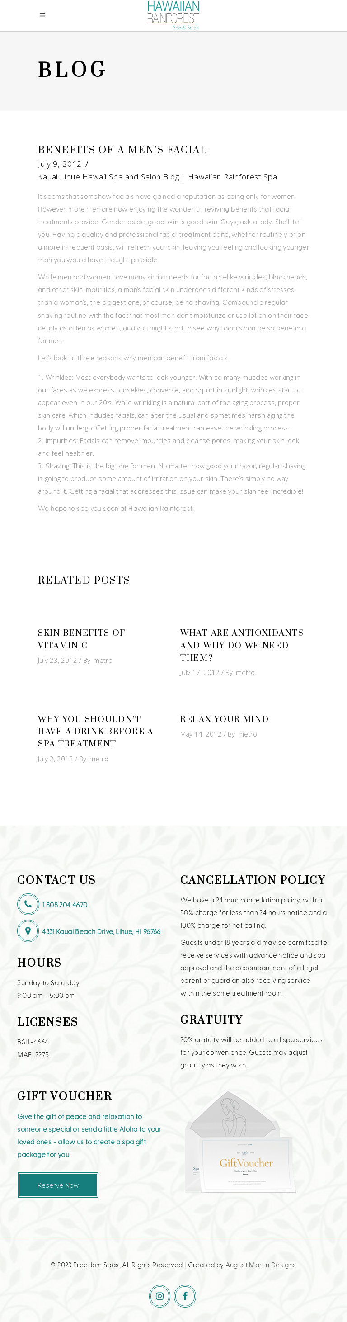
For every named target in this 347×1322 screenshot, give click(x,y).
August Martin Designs (260, 1265)
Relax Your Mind (224, 719)
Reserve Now (58, 1185)
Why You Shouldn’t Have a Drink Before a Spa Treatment (96, 731)
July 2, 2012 (55, 758)
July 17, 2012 (200, 672)
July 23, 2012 (57, 660)
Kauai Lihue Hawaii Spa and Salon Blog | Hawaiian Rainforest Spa (157, 176)
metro (103, 660)
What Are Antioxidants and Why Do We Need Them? (242, 645)
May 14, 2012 (201, 733)
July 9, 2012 (60, 164)
